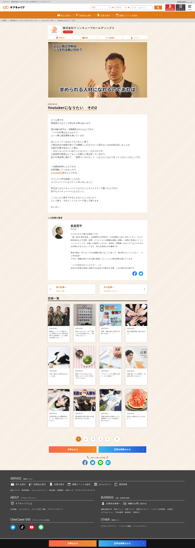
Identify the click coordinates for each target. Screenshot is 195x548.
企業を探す (56, 484)
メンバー (134, 37)
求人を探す (18, 484)
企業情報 (109, 37)
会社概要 (13, 509)
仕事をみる (73, 449)
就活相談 (52, 490)
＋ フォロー (68, 32)
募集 (85, 37)
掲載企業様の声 (106, 509)
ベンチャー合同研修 (158, 509)
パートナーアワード (140, 526)
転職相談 (60, 490)
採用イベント (118, 509)
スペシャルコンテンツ (39, 490)
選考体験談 (25, 490)
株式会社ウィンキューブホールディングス (24, 20)
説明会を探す (37, 484)
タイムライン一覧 (47, 20)
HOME (4, 20)
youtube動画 (56, 173)
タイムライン (102, 484)
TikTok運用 (119, 512)
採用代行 (136, 512)
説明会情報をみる (122, 449)
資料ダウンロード (142, 509)
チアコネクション (107, 512)
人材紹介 (170, 509)
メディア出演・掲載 (38, 509)
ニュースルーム (24, 509)
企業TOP (60, 37)
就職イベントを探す (79, 484)
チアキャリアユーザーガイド (85, 490)
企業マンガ (69, 490)
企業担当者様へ (184, 1)
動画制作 (128, 512)
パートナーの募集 (125, 526)
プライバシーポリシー (55, 509)
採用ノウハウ (129, 509)
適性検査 (120, 484)
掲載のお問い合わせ (135, 503)
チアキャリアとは (21, 503)
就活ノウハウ (15, 490)
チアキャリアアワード (108, 526)
